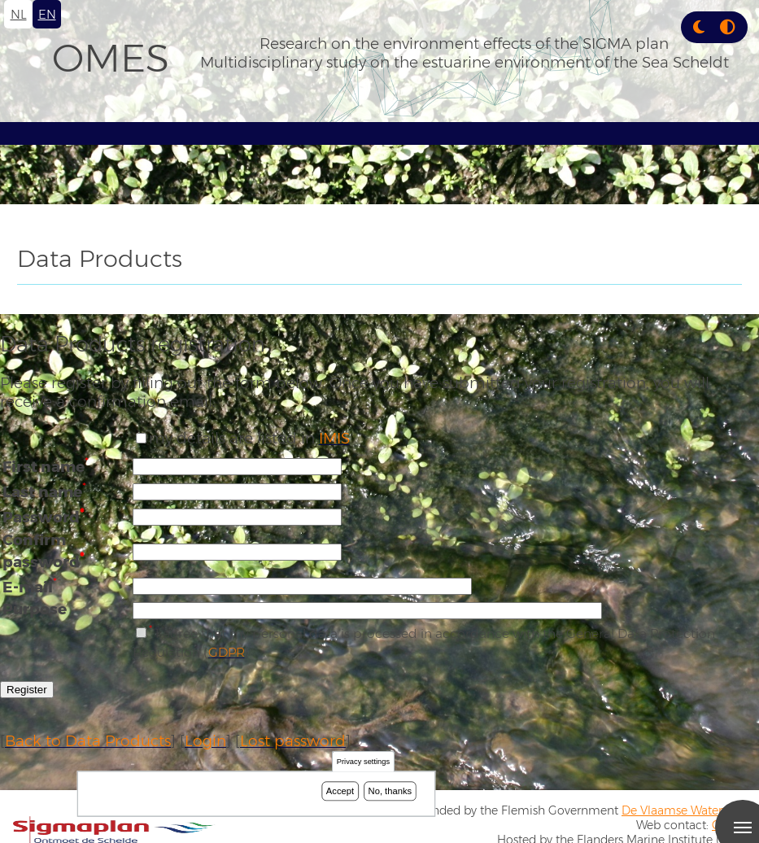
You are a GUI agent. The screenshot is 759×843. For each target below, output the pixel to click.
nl (19, 14)
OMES (110, 57)
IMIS (334, 438)
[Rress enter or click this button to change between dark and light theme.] (700, 27)
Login (205, 741)
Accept (340, 791)
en (47, 14)
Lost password (293, 741)
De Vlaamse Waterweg (684, 810)
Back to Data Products (88, 741)
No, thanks (390, 791)
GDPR (226, 652)
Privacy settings (363, 762)
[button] (698, 27)
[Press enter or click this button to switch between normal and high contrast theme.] (727, 27)
